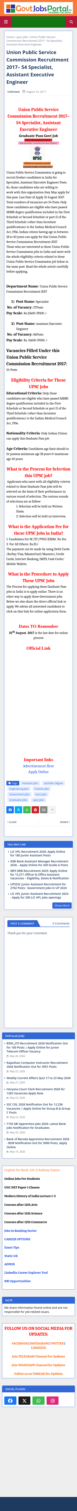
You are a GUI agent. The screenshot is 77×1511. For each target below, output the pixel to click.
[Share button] (52, 809)
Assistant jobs (30, 783)
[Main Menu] (6, 22)
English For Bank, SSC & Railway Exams (32, 1170)
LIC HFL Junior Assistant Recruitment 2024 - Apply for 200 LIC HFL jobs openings (39, 895)
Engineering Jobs (19, 789)
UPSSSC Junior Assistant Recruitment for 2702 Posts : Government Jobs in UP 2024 (38, 886)
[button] (71, 22)
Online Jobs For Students (22, 1179)
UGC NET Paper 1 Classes (22, 1187)
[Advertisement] (38, 1455)
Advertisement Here (38, 766)
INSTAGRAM (39, 1343)
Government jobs (19, 794)
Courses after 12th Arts (20, 1205)
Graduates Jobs (18, 800)
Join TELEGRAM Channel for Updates (38, 1356)
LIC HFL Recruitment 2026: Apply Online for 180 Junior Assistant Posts (37, 853)
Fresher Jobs (42, 789)
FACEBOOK (20, 1343)
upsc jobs (22, 37)
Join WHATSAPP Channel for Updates (38, 1365)
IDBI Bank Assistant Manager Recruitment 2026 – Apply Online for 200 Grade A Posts (39, 863)
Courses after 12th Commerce (25, 1222)
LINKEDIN (38, 1348)
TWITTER (57, 1343)
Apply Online (38, 772)
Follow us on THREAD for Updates (38, 1374)
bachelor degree (53, 783)
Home (10, 37)
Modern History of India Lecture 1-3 (30, 1196)
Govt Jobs (41, 794)
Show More (62, 905)
